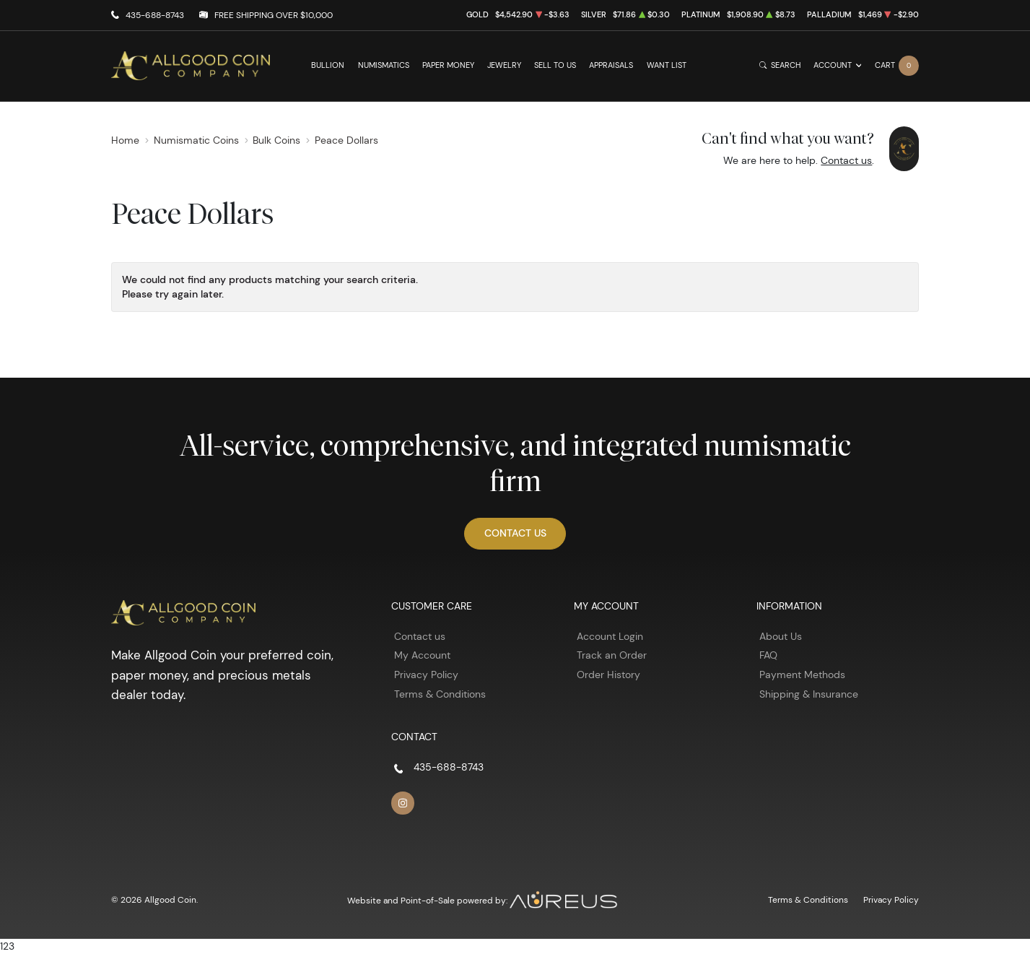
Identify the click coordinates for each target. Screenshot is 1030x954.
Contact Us (515, 532)
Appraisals (611, 65)
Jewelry (504, 65)
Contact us (846, 160)
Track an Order (612, 655)
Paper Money (448, 65)
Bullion (327, 65)
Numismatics (383, 65)
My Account (422, 655)
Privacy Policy (426, 674)
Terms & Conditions (440, 694)
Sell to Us (555, 65)
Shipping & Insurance (808, 694)
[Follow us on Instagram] (402, 803)
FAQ (768, 655)
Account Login (610, 636)
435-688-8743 (155, 14)
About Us (780, 636)
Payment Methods (802, 674)
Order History (608, 674)
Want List (666, 65)
